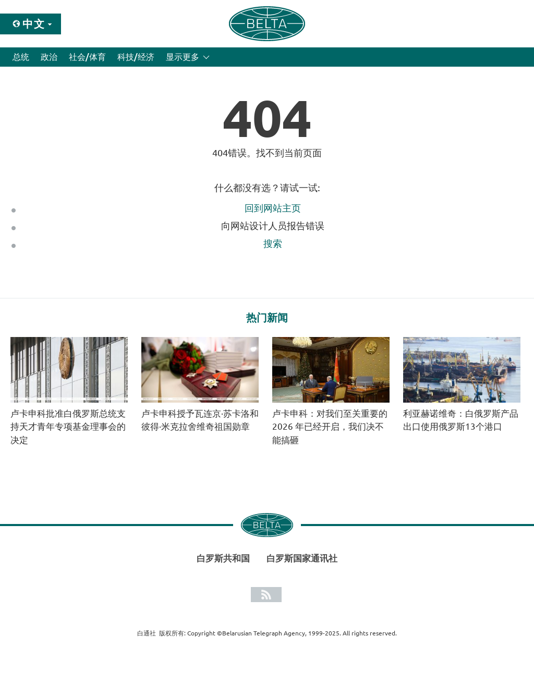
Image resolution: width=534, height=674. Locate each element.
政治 (49, 56)
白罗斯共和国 (223, 558)
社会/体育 (87, 56)
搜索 (272, 243)
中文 (33, 24)
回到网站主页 (273, 208)
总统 (21, 56)
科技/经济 (135, 56)
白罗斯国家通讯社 (301, 558)
